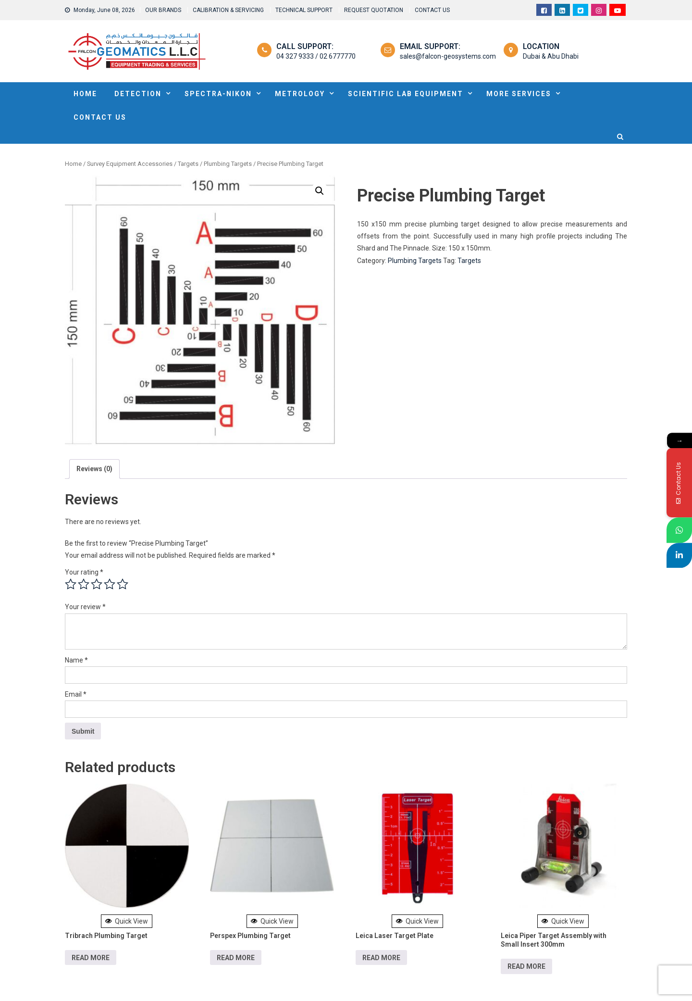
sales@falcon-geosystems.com (448, 56)
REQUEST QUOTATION (373, 10)
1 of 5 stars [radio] (70, 584)
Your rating (84, 572)
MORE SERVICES (518, 94)
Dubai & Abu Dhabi (551, 56)
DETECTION (137, 94)
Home (73, 163)
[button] (319, 191)
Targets (188, 163)
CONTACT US (432, 10)
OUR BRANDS (163, 10)
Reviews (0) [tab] (94, 469)
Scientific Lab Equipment (405, 94)
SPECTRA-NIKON (218, 94)
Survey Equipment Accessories (130, 163)
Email (75, 694)
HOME (85, 94)
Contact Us (100, 117)
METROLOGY (300, 94)
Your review (85, 607)
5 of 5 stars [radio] (122, 584)
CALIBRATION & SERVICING (228, 10)
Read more (91, 958)
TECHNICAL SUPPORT (304, 10)
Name (76, 660)
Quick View (126, 921)
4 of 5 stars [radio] (109, 584)
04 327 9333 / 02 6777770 (316, 56)
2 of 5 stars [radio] (83, 584)
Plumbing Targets (228, 163)
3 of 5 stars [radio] (96, 584)
